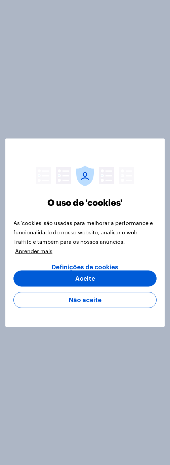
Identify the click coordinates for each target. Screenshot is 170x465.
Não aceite (85, 300)
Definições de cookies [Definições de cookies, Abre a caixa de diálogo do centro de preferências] (85, 267)
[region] (85, 232)
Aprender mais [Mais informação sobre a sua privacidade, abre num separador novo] (33, 250)
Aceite (85, 278)
